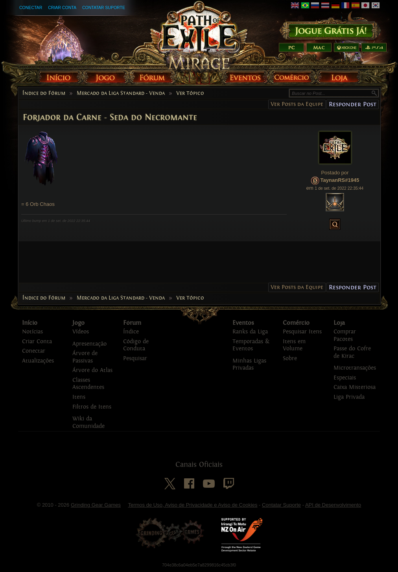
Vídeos (80, 331)
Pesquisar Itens (302, 331)
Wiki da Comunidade (88, 422)
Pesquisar (135, 358)
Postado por (334, 173)
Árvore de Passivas (85, 357)
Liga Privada (349, 397)
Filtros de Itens (91, 407)
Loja (339, 322)
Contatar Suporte (103, 7)
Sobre (290, 358)
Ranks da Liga (250, 331)
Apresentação (89, 344)
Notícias (32, 331)
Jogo (78, 322)
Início (29, 322)
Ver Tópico (190, 93)
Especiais (345, 377)
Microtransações (355, 368)
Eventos (243, 322)
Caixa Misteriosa (355, 387)
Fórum (132, 322)
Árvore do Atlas (92, 370)
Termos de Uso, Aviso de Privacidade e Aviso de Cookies (192, 505)
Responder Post (352, 104)
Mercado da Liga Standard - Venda (121, 93)
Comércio (296, 322)
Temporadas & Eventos (250, 345)
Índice (131, 331)
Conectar (30, 7)
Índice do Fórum (43, 93)
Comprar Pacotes (345, 335)
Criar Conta (62, 7)
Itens (78, 397)
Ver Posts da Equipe (297, 104)
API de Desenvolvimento (333, 505)
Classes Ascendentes (88, 384)
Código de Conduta (136, 345)
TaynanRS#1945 (340, 180)
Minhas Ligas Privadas (249, 364)
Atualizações (38, 360)
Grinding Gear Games (96, 505)
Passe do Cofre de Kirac (352, 352)
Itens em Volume (294, 345)
